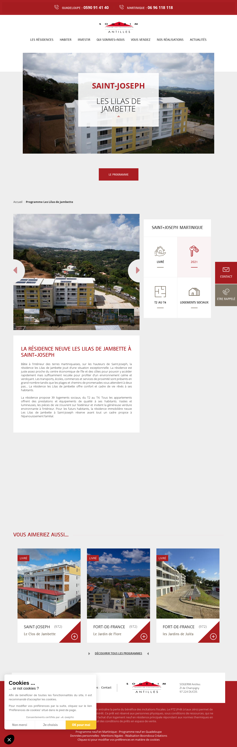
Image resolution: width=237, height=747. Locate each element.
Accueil (17, 202)
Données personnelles (84, 736)
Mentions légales (112, 736)
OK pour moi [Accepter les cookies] (81, 725)
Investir (84, 39)
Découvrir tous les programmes (118, 653)
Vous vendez (140, 39)
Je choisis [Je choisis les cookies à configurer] (50, 725)
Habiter (65, 39)
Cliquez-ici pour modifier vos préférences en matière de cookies (119, 740)
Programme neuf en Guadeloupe (140, 732)
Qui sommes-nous (111, 39)
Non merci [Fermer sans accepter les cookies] (19, 725)
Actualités (198, 39)
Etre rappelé (226, 299)
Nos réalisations (170, 39)
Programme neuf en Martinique (96, 732)
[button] (9, 739)
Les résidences (41, 39)
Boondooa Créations (153, 736)
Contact (226, 277)
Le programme (118, 174)
